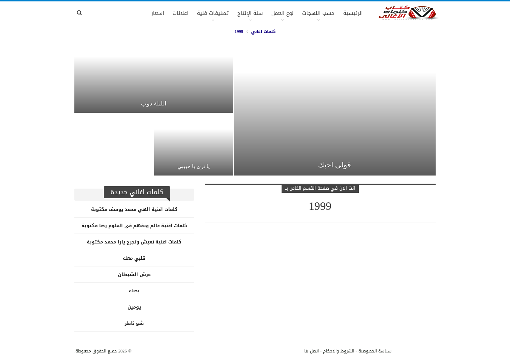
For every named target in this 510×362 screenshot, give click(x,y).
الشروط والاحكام (338, 351)
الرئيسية (353, 13)
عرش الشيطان (134, 274)
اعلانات (180, 13)
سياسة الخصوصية (375, 351)
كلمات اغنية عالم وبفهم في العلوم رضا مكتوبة (134, 225)
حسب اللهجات (318, 13)
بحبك (134, 290)
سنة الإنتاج (250, 13)
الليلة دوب (153, 103)
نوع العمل (282, 13)
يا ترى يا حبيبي (193, 166)
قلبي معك (134, 258)
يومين (134, 307)
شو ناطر (134, 323)
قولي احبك (334, 165)
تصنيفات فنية (213, 13)
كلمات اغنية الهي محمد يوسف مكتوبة (134, 209)
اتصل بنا (311, 351)
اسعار (157, 13)
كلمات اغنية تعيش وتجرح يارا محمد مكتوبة (134, 241)
